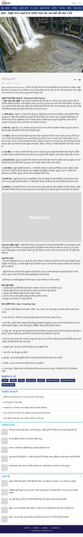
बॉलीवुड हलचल (8, 424)
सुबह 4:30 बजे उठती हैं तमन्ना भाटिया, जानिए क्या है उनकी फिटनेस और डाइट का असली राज (41, 508)
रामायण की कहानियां (68, 380)
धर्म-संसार (41, 380)
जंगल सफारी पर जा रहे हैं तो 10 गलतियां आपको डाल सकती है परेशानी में (27, 413)
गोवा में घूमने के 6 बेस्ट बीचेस (12, 402)
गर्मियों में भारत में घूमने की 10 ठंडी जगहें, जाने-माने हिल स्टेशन (23, 397)
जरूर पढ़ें (6, 476)
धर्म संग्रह (62, 8)
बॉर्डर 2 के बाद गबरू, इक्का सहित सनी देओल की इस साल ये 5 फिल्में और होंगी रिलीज (39, 517)
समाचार (7, 8)
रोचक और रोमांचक (8, 385)
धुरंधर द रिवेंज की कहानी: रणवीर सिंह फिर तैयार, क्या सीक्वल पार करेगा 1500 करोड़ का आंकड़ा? (42, 481)
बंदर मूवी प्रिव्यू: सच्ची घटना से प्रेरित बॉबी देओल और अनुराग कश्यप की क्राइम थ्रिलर (38, 499)
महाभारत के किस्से (52, 380)
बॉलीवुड (14, 8)
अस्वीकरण (45, 528)
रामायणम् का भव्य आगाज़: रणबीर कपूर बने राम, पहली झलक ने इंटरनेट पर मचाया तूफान (39, 465)
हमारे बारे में (27, 528)
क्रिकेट (69, 8)
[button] (2, 8)
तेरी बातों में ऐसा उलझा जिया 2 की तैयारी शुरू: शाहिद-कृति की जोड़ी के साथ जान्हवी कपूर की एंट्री (42, 430)
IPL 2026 (34, 8)
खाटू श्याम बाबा (45, 8)
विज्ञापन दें (35, 528)
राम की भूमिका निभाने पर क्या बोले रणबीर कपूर (25, 439)
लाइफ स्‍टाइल (78, 8)
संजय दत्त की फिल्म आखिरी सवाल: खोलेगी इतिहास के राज (29, 447)
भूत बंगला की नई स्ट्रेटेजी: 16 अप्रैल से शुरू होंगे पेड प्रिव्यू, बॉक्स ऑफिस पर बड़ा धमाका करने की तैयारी (44, 456)
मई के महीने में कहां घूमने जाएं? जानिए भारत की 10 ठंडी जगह (23, 418)
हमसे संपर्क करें (55, 528)
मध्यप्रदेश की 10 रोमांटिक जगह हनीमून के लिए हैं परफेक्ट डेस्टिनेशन (25, 407)
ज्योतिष (54, 8)
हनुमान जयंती (24, 8)
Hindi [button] (74, 3)
